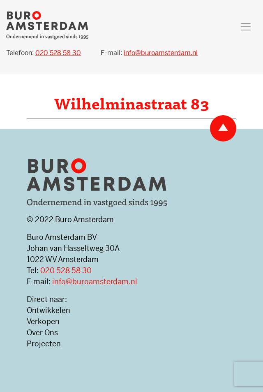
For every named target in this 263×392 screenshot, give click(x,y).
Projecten (44, 343)
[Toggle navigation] (246, 27)
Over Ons (42, 332)
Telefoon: (43, 53)
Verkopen (43, 321)
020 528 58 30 (66, 270)
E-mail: (149, 53)
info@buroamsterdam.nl (94, 281)
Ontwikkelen (48, 310)
